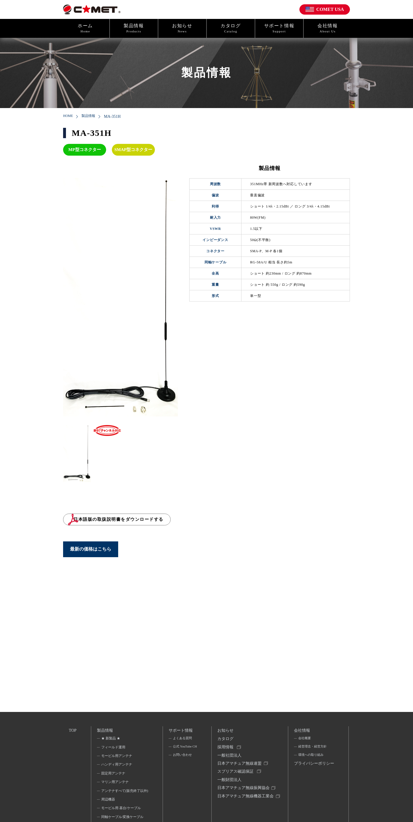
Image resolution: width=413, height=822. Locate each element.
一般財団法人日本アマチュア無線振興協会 (244, 789)
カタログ (231, 28)
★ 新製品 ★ (111, 740)
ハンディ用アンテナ (117, 766)
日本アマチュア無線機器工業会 (244, 806)
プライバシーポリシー (312, 770)
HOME (69, 116)
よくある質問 (182, 740)
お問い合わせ (182, 765)
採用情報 (226, 749)
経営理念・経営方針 (312, 748)
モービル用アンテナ (117, 757)
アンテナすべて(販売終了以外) (123, 795)
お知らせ (182, 28)
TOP (73, 730)
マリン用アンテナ (115, 783)
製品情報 (134, 28)
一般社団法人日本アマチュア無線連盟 (240, 763)
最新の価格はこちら (90, 554)
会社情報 (328, 28)
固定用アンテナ (114, 775)
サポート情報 (279, 28)
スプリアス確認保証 (236, 776)
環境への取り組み (311, 757)
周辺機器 (108, 808)
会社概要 (304, 740)
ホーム (85, 28)
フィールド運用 (114, 748)
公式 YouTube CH (182, 752)
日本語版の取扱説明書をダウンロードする (137, 522)
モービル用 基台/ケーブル (121, 817)
